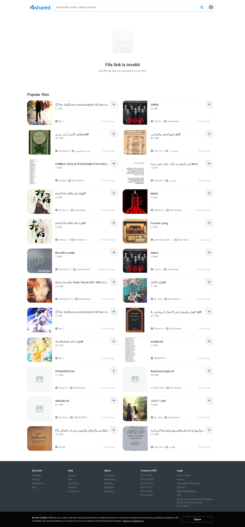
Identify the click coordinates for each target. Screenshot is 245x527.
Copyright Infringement (188, 483)
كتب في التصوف (81, 151)
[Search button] (202, 7)
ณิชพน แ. (61, 210)
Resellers (109, 483)
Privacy (180, 479)
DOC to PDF (146, 475)
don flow (61, 417)
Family (60, 180)
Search (35, 479)
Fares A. (156, 151)
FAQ (70, 479)
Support (72, 475)
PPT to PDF (146, 491)
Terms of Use (183, 475)
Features (72, 487)
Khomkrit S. (62, 269)
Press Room (38, 483)
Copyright (109, 487)
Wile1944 (157, 388)
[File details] (39, 112)
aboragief (62, 151)
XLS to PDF (146, 487)
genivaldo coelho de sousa (161, 240)
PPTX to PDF (147, 479)
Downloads (171, 121)
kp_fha (156, 299)
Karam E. (157, 328)
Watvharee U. (63, 299)
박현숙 (156, 121)
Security (181, 487)
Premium (36, 475)
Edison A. (157, 210)
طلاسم (170, 447)
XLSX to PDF (147, 495)
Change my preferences (133, 521)
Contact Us (73, 491)
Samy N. (156, 180)
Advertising (110, 479)
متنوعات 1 (171, 151)
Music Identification (186, 491)
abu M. (60, 447)
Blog (34, 487)
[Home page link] (40, 7)
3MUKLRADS (78, 417)
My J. (59, 121)
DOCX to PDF (147, 483)
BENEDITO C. (159, 358)
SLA (179, 495)
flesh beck (181, 240)
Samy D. (61, 388)
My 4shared (76, 180)
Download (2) (81, 269)
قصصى (171, 180)
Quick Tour (73, 483)
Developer (109, 491)
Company (109, 475)
